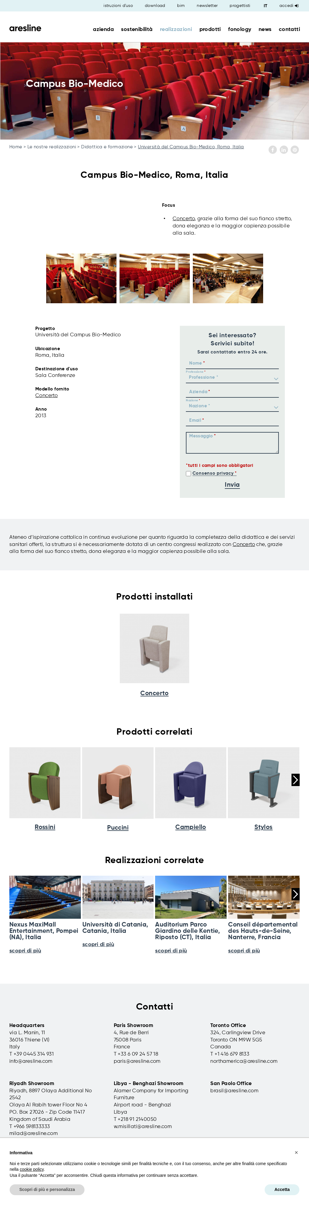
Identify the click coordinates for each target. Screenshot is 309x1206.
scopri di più (25, 951)
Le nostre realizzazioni (51, 147)
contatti (289, 29)
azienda (103, 29)
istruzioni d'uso (118, 6)
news (265, 29)
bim (181, 6)
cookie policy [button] (31, 1169)
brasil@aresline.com (234, 1090)
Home (15, 147)
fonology (239, 29)
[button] (296, 1152)
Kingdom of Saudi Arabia (39, 1119)
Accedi (288, 5)
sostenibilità (136, 29)
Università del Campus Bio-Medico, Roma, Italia (191, 147)
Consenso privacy (213, 473)
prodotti (210, 29)
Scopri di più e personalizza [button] (47, 1189)
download (155, 6)
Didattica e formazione (107, 147)
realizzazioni (176, 29)
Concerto (184, 218)
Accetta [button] (282, 1189)
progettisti (240, 6)
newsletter (207, 6)
